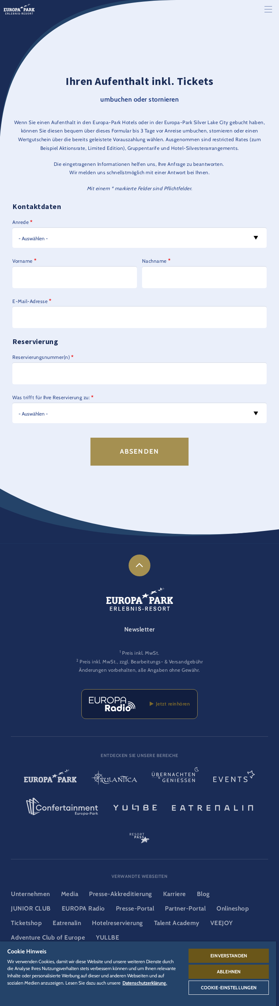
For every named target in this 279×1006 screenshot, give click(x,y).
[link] (139, 565)
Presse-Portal (135, 908)
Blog (203, 893)
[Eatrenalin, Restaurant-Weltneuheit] (212, 807)
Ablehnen (228, 971)
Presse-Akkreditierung (120, 893)
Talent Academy (176, 923)
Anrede (20, 222)
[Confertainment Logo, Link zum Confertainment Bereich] (62, 807)
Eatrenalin (67, 923)
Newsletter (139, 629)
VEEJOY (221, 923)
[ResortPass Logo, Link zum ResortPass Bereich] (139, 834)
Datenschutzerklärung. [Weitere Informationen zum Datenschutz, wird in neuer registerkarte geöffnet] (144, 983)
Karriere (174, 893)
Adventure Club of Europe (48, 937)
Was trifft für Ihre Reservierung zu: (51, 397)
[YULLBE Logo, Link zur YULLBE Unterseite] (135, 807)
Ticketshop (26, 923)
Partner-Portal (185, 908)
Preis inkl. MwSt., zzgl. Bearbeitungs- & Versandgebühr (141, 661)
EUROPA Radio (83, 908)
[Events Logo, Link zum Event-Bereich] (234, 778)
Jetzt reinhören (170, 704)
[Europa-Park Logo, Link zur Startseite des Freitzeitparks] (50, 778)
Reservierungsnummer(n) (41, 357)
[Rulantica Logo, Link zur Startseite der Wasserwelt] (114, 778)
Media (69, 893)
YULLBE (107, 937)
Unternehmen (30, 893)
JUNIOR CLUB (31, 908)
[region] (138, 973)
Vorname (22, 261)
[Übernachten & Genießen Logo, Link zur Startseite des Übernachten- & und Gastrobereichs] (175, 778)
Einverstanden (228, 955)
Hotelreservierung (117, 923)
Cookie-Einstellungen (229, 987)
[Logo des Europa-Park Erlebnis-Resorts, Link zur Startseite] (19, 8)
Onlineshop (233, 908)
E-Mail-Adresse (30, 301)
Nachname (154, 261)
